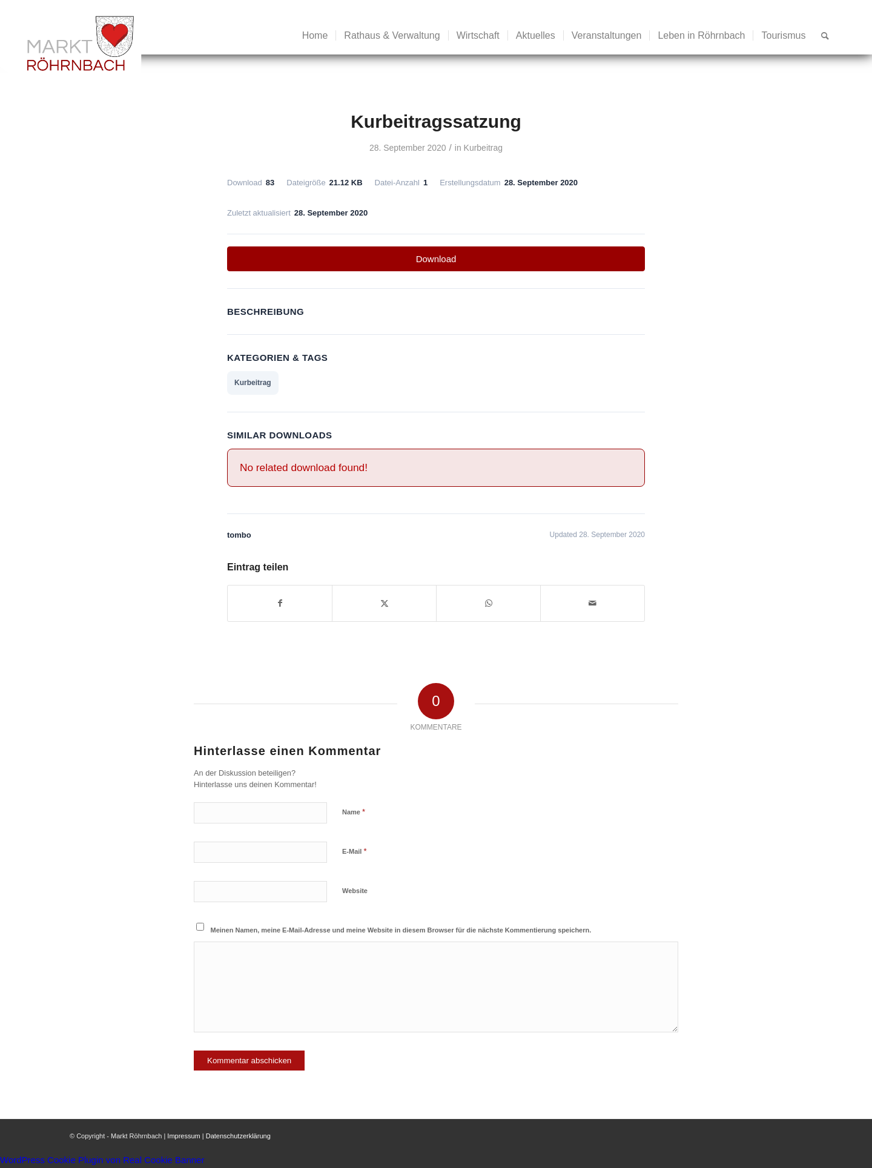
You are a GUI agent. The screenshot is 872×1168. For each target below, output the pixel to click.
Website (355, 890)
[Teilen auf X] (384, 603)
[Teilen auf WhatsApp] (488, 603)
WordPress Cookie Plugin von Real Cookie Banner (102, 1160)
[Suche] (825, 35)
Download (436, 259)
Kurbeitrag (483, 148)
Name (353, 811)
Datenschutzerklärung (238, 1136)
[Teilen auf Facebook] (280, 603)
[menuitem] (315, 35)
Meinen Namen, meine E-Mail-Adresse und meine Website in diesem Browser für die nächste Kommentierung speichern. (401, 930)
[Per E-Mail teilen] (592, 603)
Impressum (183, 1136)
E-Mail (354, 851)
